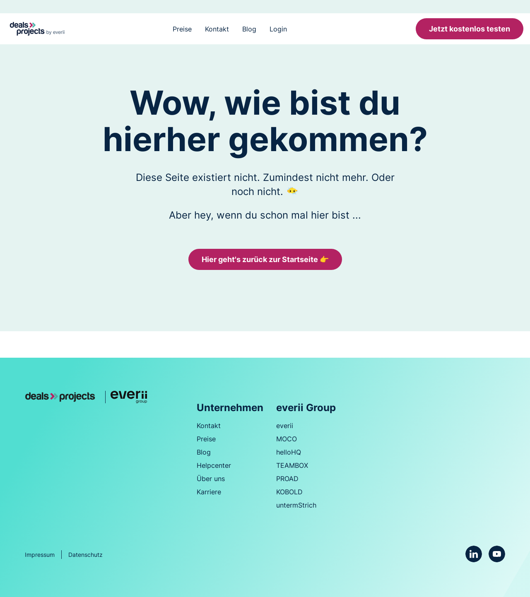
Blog (249, 29)
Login (278, 29)
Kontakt (217, 29)
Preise (182, 29)
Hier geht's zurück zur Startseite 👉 (265, 259)
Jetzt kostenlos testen (469, 28)
